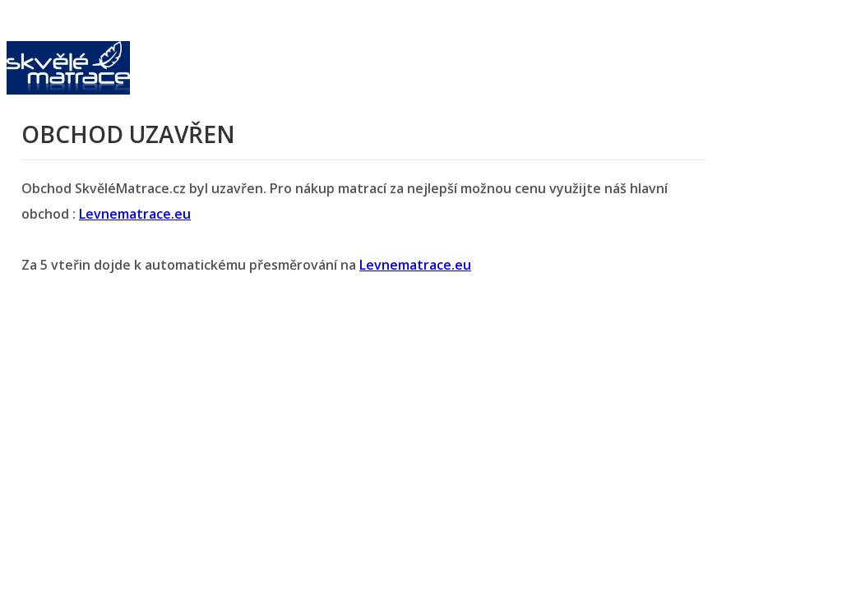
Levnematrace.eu (135, 214)
